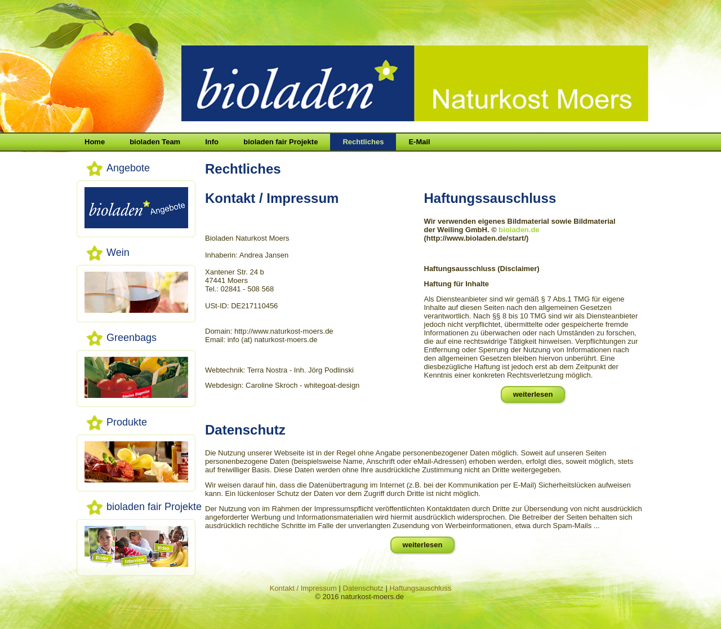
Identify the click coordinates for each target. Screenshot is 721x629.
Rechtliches (363, 142)
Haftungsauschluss (420, 588)
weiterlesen (533, 394)
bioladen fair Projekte (280, 142)
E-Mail (419, 142)
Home (94, 142)
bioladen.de (519, 229)
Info (212, 142)
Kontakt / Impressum (303, 588)
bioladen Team (155, 142)
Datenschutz (363, 588)
